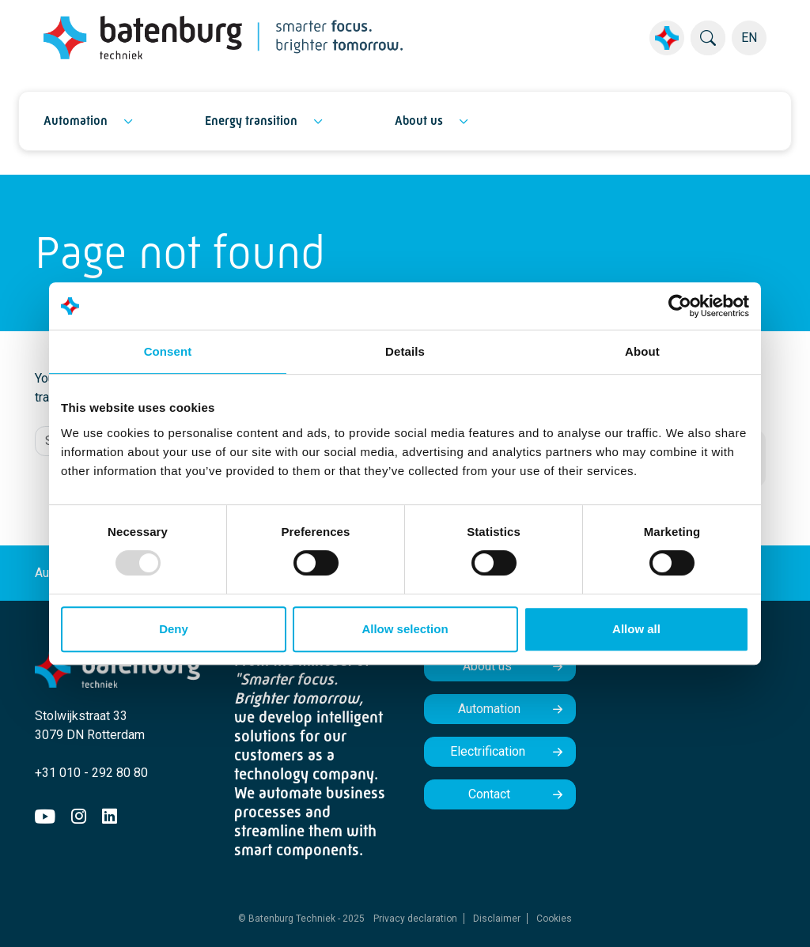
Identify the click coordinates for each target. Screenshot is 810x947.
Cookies (554, 918)
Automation (76, 120)
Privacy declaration (415, 918)
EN (749, 37)
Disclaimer (496, 918)
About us (419, 120)
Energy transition (251, 120)
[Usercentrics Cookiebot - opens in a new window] (680, 306)
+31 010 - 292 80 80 (91, 772)
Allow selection (404, 629)
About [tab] (642, 351)
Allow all (636, 629)
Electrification (489, 751)
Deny (173, 629)
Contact (489, 794)
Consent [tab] (168, 351)
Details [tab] (405, 351)
